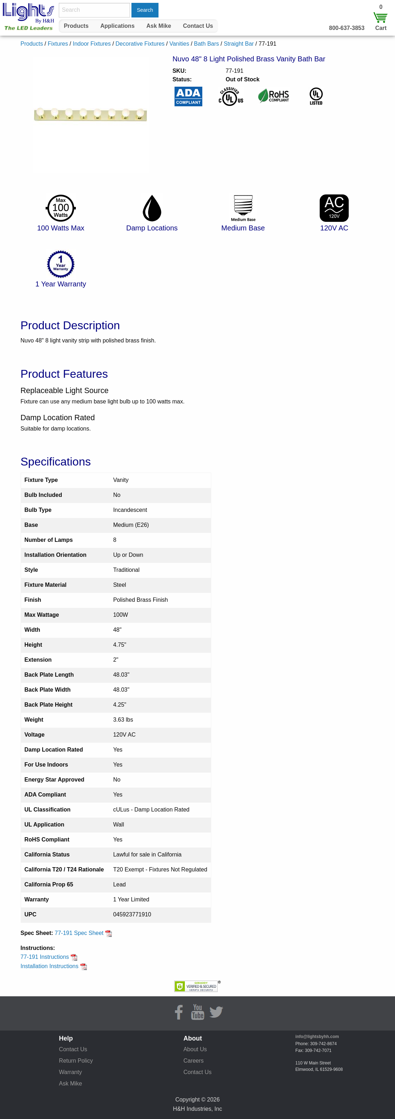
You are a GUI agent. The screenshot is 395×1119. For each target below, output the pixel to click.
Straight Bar (239, 44)
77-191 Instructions (49, 957)
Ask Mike (158, 26)
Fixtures (58, 44)
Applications (117, 26)
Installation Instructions (54, 966)
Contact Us (198, 26)
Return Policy (76, 1061)
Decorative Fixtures (140, 44)
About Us (195, 1049)
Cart (380, 28)
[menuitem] (76, 26)
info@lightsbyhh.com (317, 1036)
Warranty (70, 1072)
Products (76, 26)
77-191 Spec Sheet (83, 933)
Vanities (179, 44)
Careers (193, 1061)
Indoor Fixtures (92, 44)
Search (145, 10)
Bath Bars (206, 44)
